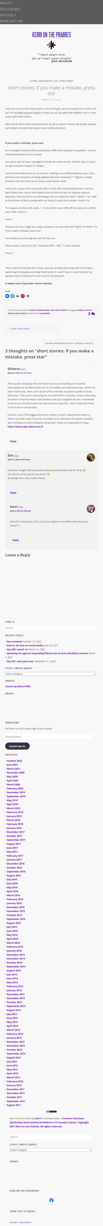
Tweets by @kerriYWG (17, 686)
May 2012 (12, 1069)
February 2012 (15, 1081)
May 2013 (12, 1022)
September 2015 (16, 919)
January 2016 (14, 903)
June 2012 (12, 1065)
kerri (59, 100)
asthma (33, 81)
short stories (66, 81)
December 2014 (16, 954)
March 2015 (13, 942)
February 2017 (15, 855)
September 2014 (16, 966)
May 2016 (12, 887)
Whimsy (14, 1222)
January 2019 (14, 816)
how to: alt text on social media (25, 645)
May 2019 (12, 800)
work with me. (12, 21)
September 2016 (16, 871)
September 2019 (16, 796)
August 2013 (14, 1010)
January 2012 (14, 1085)
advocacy (8, 15)
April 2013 (12, 1025)
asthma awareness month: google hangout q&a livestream (71, 343)
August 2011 (14, 1105)
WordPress (25, 1222)
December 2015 (16, 907)
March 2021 (13, 768)
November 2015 (16, 911)
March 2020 (13, 784)
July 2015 (12, 926)
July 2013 (12, 1014)
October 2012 (14, 1049)
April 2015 (12, 938)
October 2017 (14, 835)
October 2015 (14, 915)
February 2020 (15, 788)
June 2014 (12, 978)
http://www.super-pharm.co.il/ (25, 426)
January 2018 (14, 828)
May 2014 (12, 982)
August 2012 (14, 1057)
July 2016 (12, 879)
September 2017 (16, 839)
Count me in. (17, 746)
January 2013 (14, 1037)
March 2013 (13, 1029)
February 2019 (15, 812)
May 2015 (12, 934)
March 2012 (13, 1077)
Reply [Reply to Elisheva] (13, 441)
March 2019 (13, 808)
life (56, 81)
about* (6, 3)
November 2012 (16, 1045)
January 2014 (14, 990)
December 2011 (16, 1089)
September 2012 (16, 1053)
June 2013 (12, 1018)
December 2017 (16, 831)
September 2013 (16, 1006)
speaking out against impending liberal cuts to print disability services (47, 653)
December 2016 (16, 863)
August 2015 (14, 923)
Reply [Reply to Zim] (13, 492)
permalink (45, 313)
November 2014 (16, 958)
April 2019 (12, 804)
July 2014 (12, 974)
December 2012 (16, 1041)
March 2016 (13, 895)
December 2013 (16, 994)
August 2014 (14, 970)
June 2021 (12, 764)
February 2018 (15, 824)
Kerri (38, 1118)
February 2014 (15, 986)
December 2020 (16, 772)
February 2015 (15, 946)
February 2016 (15, 899)
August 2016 (14, 875)
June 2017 (12, 847)
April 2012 (12, 1073)
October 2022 (14, 760)
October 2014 (14, 962)
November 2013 (16, 998)
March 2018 (13, 820)
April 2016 (12, 891)
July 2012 (12, 1061)
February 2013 (15, 1033)
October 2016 (14, 867)
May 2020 (12, 776)
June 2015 (12, 930)
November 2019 (16, 792)
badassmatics (46, 81)
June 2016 (12, 883)
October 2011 (14, 1097)
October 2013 (14, 1002)
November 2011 (16, 1093)
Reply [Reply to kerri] (16, 540)
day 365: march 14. (17, 649)
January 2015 (14, 950)
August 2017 (14, 843)
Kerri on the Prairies (20, 1118)
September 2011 (16, 1101)
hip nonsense (14, 641)
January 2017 (14, 859)
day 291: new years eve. (20, 661)
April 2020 (12, 780)
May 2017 (12, 851)
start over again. (19, 328)
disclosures (10, 9)
